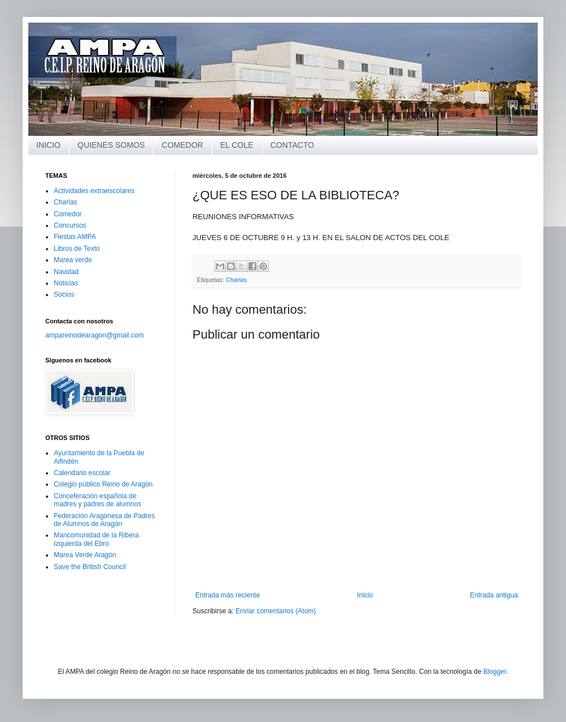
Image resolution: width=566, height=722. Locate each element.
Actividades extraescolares (94, 191)
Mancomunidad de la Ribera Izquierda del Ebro (96, 539)
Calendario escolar (82, 473)
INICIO (48, 144)
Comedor (68, 214)
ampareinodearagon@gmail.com (94, 335)
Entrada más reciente (227, 595)
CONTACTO (292, 144)
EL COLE (237, 144)
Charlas (236, 279)
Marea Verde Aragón (85, 555)
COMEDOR (182, 144)
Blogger (495, 672)
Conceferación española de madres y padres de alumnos (98, 500)
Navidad (66, 272)
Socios (64, 294)
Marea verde (73, 260)
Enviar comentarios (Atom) (275, 611)
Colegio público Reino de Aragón (103, 484)
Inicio (365, 595)
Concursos (70, 225)
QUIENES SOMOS (111, 144)
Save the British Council (90, 567)
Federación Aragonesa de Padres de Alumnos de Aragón (104, 520)
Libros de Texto (77, 249)
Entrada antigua (494, 595)
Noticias (66, 283)
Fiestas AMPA (75, 237)
